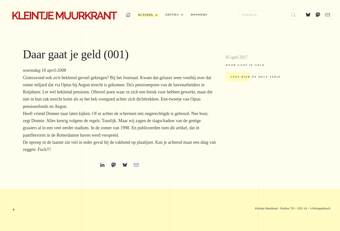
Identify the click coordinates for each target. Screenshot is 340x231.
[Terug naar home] (64, 15)
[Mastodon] (113, 164)
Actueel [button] (148, 14)
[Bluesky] (124, 164)
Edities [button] (174, 14)
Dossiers (199, 14)
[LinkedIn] (102, 164)
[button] (13, 210)
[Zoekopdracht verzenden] (293, 15)
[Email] (136, 164)
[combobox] (268, 15)
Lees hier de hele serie (256, 76)
